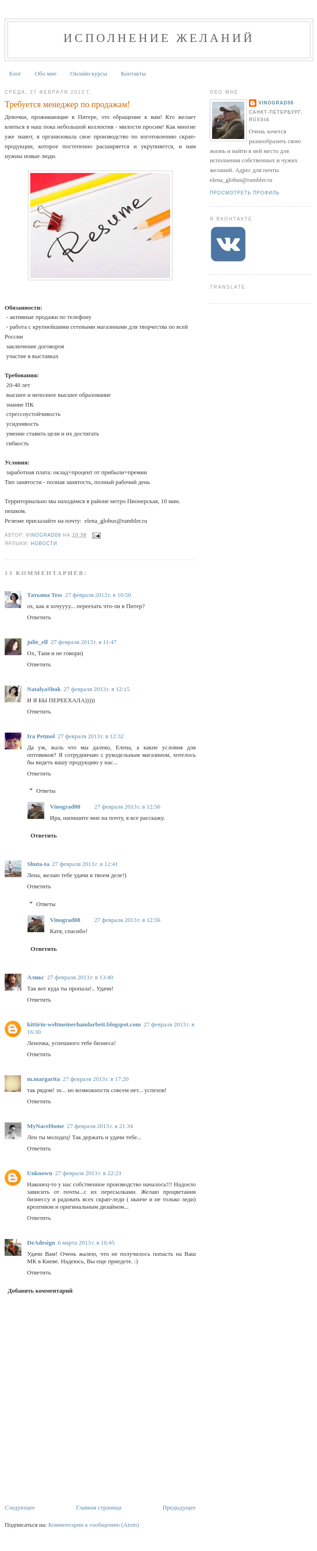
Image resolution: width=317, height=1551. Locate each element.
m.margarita (43, 1078)
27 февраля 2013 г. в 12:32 (91, 736)
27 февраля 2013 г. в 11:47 (84, 641)
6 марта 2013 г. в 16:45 (86, 1242)
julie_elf (37, 641)
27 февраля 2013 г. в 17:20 (95, 1078)
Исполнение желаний (159, 38)
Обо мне (46, 73)
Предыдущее (179, 1507)
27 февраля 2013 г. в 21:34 (100, 1125)
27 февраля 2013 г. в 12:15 (96, 688)
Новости (44, 543)
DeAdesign (41, 1242)
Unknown (39, 1173)
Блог (15, 73)
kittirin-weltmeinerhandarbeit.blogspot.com (84, 1024)
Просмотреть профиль (245, 192)
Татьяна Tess (44, 594)
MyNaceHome (45, 1125)
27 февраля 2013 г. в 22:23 (88, 1173)
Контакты (133, 73)
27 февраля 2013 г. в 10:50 (98, 594)
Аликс (35, 977)
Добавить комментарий (40, 1290)
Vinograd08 (65, 806)
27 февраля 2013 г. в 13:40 (80, 977)
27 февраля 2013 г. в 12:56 (127, 806)
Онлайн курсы (88, 73)
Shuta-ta (38, 863)
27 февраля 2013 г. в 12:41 (85, 863)
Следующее (20, 1507)
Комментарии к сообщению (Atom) (93, 1524)
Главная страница (98, 1507)
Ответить (39, 617)
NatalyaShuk (44, 688)
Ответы (45, 790)
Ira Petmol (41, 736)
